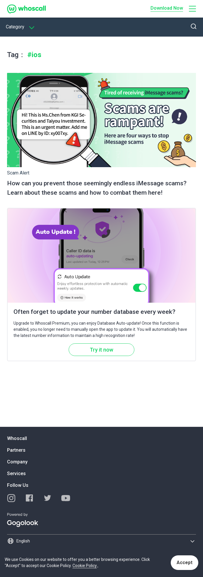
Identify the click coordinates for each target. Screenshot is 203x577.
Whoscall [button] (17, 438)
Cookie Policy (84, 565)
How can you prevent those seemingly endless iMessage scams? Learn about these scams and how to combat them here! (97, 188)
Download (166, 8)
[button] (192, 8)
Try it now (101, 350)
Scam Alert (18, 173)
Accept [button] (184, 562)
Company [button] (17, 462)
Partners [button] (16, 450)
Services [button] (16, 473)
